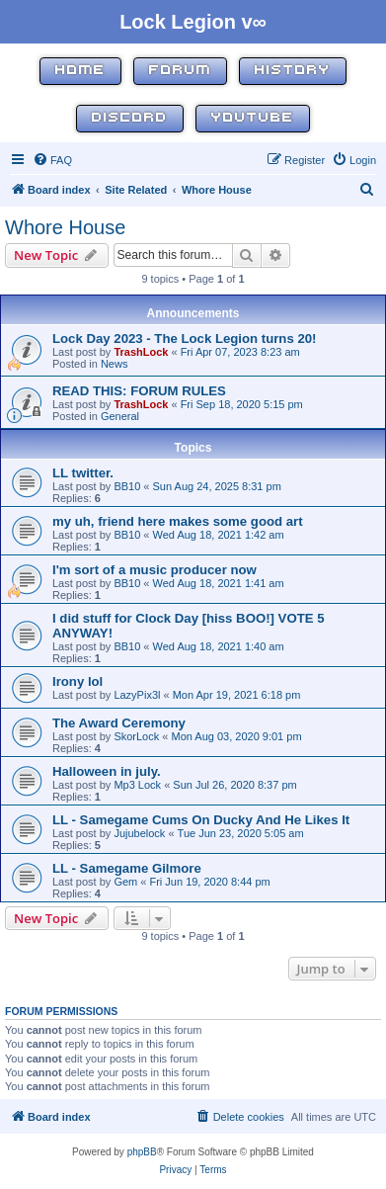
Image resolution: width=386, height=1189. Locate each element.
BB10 (127, 486)
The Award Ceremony (119, 723)
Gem (125, 882)
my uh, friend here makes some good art (177, 521)
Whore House (65, 227)
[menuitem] (52, 160)
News (114, 364)
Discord (130, 118)
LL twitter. (83, 473)
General (120, 416)
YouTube (252, 118)
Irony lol (77, 681)
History (293, 70)
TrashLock (141, 352)
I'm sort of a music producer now (154, 569)
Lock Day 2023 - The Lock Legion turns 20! (184, 338)
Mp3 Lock (137, 785)
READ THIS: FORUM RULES (139, 390)
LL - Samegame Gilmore (126, 868)
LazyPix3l (137, 695)
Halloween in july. (106, 771)
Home (80, 70)
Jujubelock (139, 833)
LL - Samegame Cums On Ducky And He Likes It (200, 819)
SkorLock (136, 736)
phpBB (142, 1152)
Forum (180, 70)
